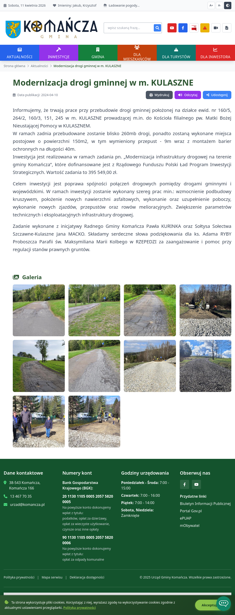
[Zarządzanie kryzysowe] (204, 27)
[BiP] (193, 27)
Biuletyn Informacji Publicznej (205, 501)
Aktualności (39, 64)
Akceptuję (212, 605)
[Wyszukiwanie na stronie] (129, 26)
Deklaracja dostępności (87, 575)
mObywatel (190, 523)
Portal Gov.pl (191, 509)
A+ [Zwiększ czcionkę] (211, 5)
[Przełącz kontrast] (227, 5)
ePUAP (185, 516)
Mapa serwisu (52, 575)
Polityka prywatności (19, 575)
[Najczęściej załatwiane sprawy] (215, 27)
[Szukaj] (157, 27)
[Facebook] (183, 27)
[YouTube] (172, 27)
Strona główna (14, 64)
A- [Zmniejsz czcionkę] (219, 5)
